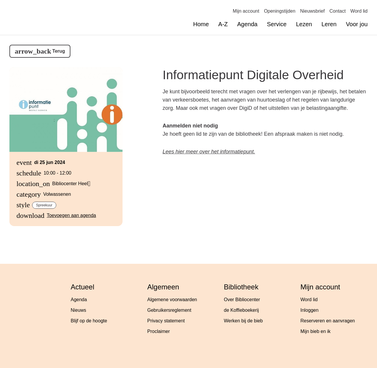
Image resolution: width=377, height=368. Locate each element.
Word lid (359, 11)
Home (201, 24)
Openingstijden (279, 11)
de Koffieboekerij (241, 310)
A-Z (223, 24)
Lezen (304, 24)
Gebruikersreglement (169, 310)
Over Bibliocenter (242, 299)
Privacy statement (166, 320)
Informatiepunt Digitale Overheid (253, 75)
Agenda (247, 24)
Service (277, 24)
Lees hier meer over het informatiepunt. (209, 152)
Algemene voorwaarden (172, 299)
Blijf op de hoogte (89, 320)
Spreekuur (44, 205)
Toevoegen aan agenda (71, 215)
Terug (58, 51)
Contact (337, 11)
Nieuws (78, 310)
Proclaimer (158, 331)
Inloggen (309, 310)
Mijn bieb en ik (315, 331)
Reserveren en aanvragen (327, 320)
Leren (328, 24)
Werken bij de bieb (243, 320)
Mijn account (246, 11)
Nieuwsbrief (312, 11)
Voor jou (357, 24)
